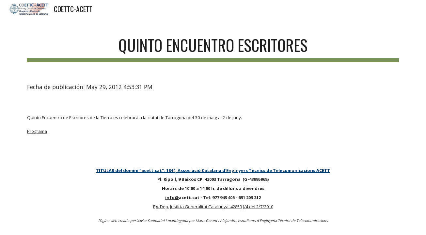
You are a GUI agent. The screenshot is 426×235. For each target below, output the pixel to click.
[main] (212, 45)
